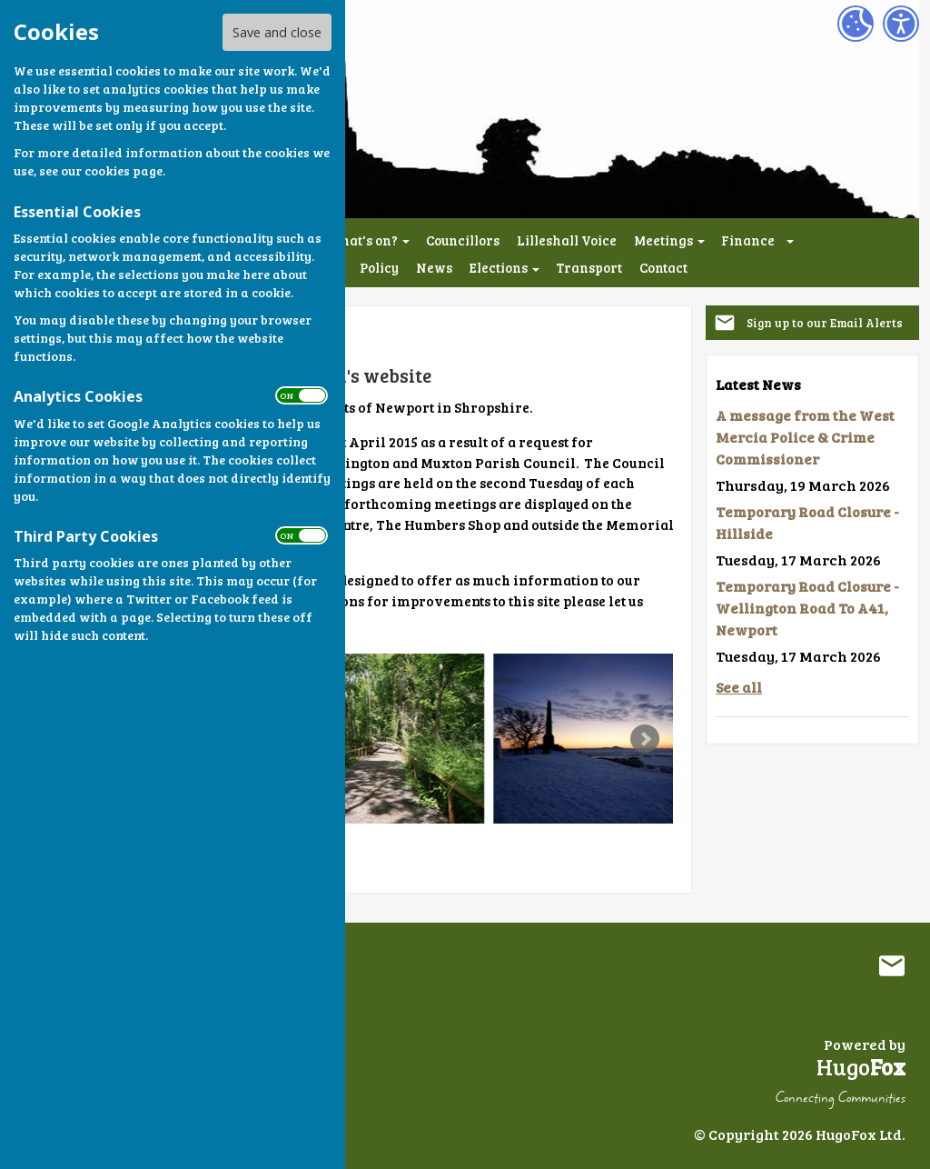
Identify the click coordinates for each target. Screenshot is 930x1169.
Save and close (277, 32)
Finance (748, 240)
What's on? (363, 240)
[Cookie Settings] (855, 23)
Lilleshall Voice (567, 240)
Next (644, 739)
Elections (499, 267)
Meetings (663, 240)
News (434, 267)
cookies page (123, 170)
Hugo (860, 1067)
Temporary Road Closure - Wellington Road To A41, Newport (807, 607)
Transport (589, 267)
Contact (663, 267)
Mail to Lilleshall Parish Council (891, 965)
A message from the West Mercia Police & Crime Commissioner (805, 436)
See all (739, 686)
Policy (379, 267)
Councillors (463, 240)
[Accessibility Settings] (901, 23)
